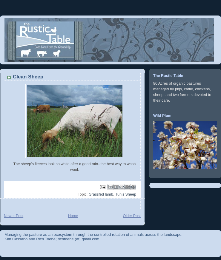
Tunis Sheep (125, 194)
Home (73, 216)
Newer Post (13, 216)
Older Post (132, 216)
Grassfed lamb (101, 194)
